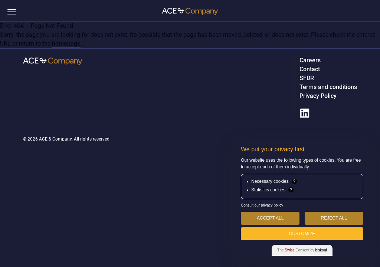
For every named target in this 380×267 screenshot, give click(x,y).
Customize (302, 233)
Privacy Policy (318, 96)
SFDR (306, 78)
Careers (310, 60)
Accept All (270, 218)
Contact (309, 69)
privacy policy (272, 205)
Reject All (334, 218)
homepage (66, 43)
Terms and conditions (328, 87)
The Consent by (302, 250)
